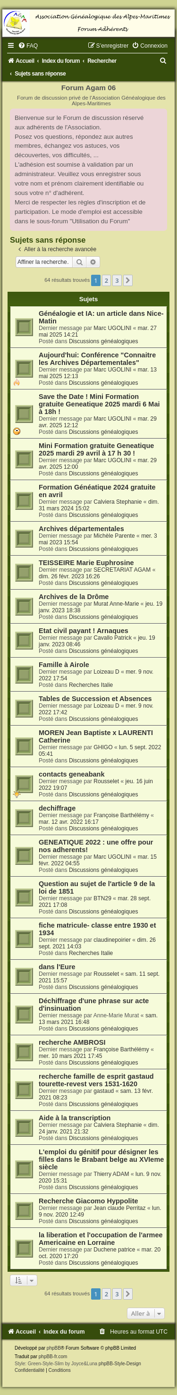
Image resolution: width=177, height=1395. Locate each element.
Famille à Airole (64, 664)
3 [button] (116, 280)
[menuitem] (28, 45)
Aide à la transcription (74, 1118)
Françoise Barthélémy (121, 815)
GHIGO (102, 747)
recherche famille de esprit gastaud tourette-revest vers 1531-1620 (96, 1080)
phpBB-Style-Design (120, 1363)
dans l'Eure (57, 967)
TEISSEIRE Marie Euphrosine (86, 562)
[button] (128, 280)
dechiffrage (57, 808)
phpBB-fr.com (53, 1356)
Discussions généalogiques (103, 341)
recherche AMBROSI (72, 1042)
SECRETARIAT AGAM (122, 569)
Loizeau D (106, 671)
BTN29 (102, 898)
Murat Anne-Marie (116, 603)
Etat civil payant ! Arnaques (83, 630)
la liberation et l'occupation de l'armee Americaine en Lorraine (101, 1238)
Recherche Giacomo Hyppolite (88, 1201)
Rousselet (106, 781)
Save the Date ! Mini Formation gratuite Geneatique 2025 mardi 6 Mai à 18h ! (99, 404)
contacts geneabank (72, 774)
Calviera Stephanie (117, 502)
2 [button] (106, 280)
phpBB (54, 1348)
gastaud (103, 1091)
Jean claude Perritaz (119, 1208)
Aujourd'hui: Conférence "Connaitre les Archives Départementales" (97, 358)
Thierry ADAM (111, 1174)
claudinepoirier (112, 940)
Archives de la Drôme (74, 596)
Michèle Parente (114, 536)
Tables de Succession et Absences (95, 698)
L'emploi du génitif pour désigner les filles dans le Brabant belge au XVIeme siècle (101, 1159)
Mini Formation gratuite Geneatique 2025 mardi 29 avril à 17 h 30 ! (96, 449)
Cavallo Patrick (112, 637)
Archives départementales (81, 529)
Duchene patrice (114, 1249)
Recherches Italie (91, 685)
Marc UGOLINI (112, 328)
